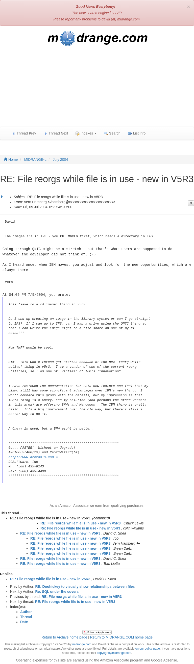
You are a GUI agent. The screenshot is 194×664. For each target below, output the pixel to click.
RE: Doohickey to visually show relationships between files (85, 585)
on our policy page (147, 647)
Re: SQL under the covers (57, 590)
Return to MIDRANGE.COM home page (121, 636)
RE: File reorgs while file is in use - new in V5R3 (80, 522)
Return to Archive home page (64, 636)
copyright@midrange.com (114, 651)
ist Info (137, 133)
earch (112, 133)
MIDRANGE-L (35, 159)
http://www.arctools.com (31, 456)
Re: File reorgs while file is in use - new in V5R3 (80, 527)
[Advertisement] (97, 89)
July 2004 (60, 159)
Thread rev (24, 133)
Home (11, 159)
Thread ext (56, 133)
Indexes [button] (86, 133)
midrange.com (81, 643)
